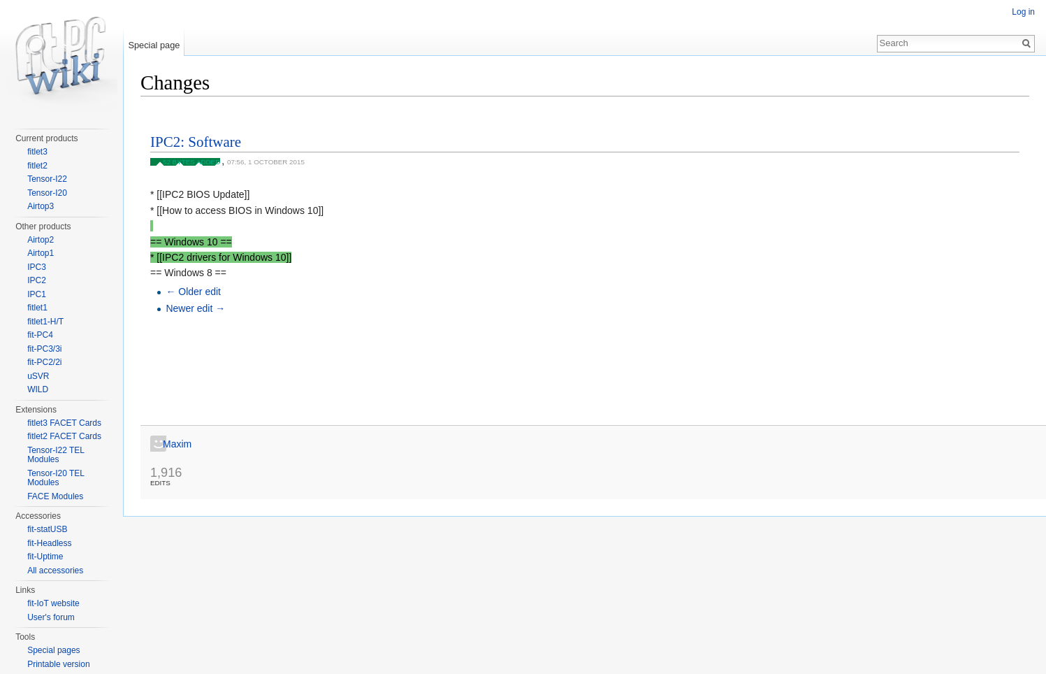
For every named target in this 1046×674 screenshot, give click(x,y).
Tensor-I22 (47, 179)
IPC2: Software (195, 142)
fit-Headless (49, 543)
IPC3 (36, 267)
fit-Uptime (45, 556)
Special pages (53, 650)
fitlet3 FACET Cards (64, 423)
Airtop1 (40, 253)
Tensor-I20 (47, 193)
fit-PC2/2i (44, 362)
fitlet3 (37, 152)
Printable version (58, 664)
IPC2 (36, 280)
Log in (1023, 12)
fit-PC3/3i (44, 349)
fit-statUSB (47, 529)
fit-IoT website (53, 603)
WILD (37, 389)
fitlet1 (37, 308)
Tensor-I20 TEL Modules (55, 478)
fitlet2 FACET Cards (64, 436)
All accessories (55, 570)
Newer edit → (195, 308)
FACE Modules (55, 496)
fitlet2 (37, 166)
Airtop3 (40, 206)
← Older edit (193, 291)
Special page (154, 45)
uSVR (38, 376)
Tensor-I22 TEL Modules (55, 455)
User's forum (51, 617)
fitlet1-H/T (45, 322)
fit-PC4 (40, 335)
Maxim (177, 444)
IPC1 (36, 294)
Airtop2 (40, 240)
